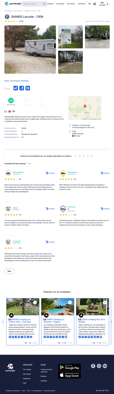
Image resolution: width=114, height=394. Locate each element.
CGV (28, 390)
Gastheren (81, 4)
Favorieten (26, 102)
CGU (23, 390)
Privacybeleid (37, 390)
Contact (41, 102)
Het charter (71, 4)
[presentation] (3, 321)
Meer (10, 271)
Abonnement (49, 4)
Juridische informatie (13, 390)
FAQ (89, 4)
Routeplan (11, 102)
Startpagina (8, 11)
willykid (107, 21)
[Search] (34, 4)
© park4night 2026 (102, 390)
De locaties (60, 4)
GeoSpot (44, 381)
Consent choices (49, 390)
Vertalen (50, 173)
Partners (44, 376)
